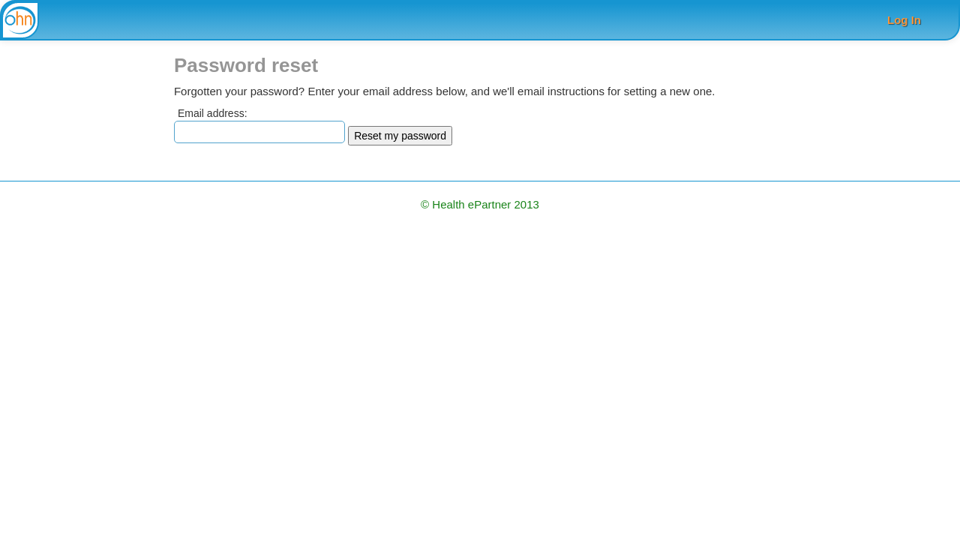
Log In (904, 20)
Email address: (213, 113)
